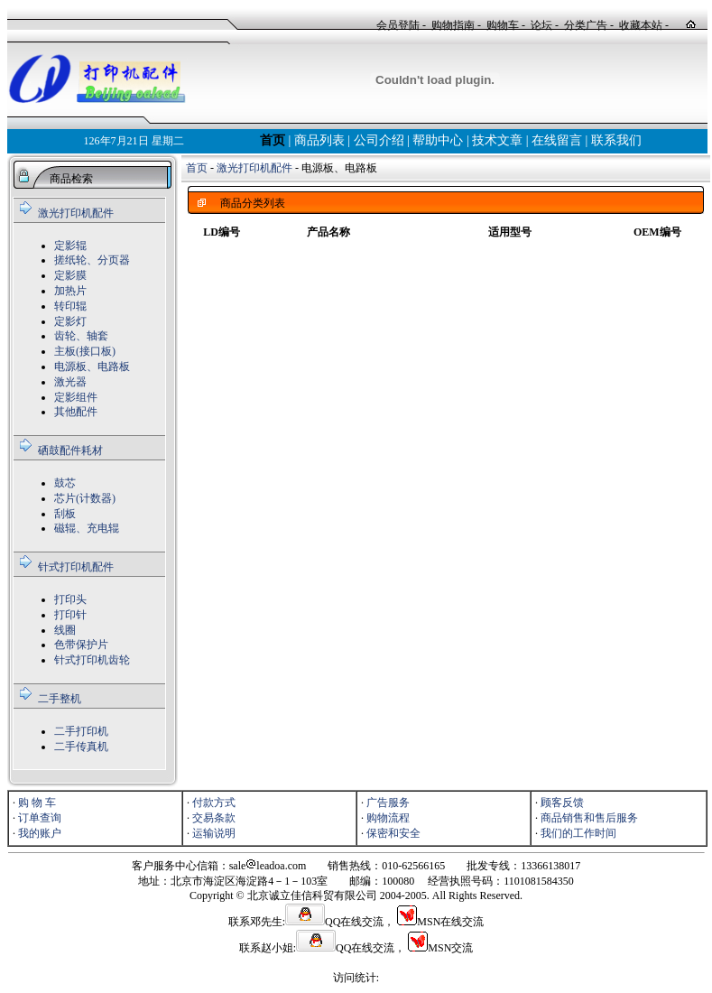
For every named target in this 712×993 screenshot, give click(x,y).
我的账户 (39, 833)
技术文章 (497, 140)
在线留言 (557, 140)
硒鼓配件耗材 (70, 450)
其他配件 (75, 411)
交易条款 (214, 818)
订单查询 (39, 818)
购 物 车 (37, 802)
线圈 (65, 630)
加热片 (70, 290)
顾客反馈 (562, 802)
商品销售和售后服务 (589, 818)
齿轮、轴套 (81, 335)
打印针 (70, 614)
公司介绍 (379, 140)
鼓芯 (65, 483)
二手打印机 (81, 731)
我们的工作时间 (578, 833)
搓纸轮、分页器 (92, 260)
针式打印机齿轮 (92, 660)
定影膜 (70, 275)
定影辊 (70, 245)
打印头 (70, 599)
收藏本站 (640, 25)
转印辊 (70, 306)
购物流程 (388, 818)
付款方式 (214, 802)
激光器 (70, 382)
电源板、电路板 (92, 366)
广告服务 (388, 802)
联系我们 (616, 140)
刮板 (65, 513)
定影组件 (75, 397)
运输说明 (214, 833)
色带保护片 (81, 644)
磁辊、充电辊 (86, 528)
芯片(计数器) (85, 498)
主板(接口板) (85, 351)
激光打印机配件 (76, 213)
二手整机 (59, 698)
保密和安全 (393, 833)
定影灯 (70, 321)
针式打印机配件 (76, 567)
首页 (272, 140)
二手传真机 (81, 746)
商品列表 (319, 140)
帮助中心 (437, 140)
